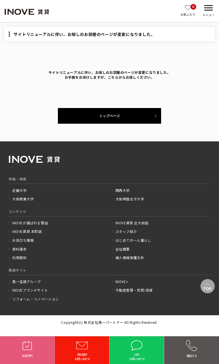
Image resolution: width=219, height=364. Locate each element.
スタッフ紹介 (126, 231)
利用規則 (19, 257)
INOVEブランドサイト (30, 290)
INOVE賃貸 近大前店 (132, 223)
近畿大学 (19, 190)
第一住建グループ (26, 281)
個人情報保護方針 (129, 257)
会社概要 (122, 249)
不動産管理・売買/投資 (134, 290)
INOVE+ (121, 281)
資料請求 (19, 249)
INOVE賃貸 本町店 (27, 231)
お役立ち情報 (23, 240)
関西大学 (122, 190)
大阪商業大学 (23, 199)
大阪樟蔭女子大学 (129, 199)
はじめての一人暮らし (133, 240)
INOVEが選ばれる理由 (30, 223)
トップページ (109, 116)
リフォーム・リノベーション (35, 299)
